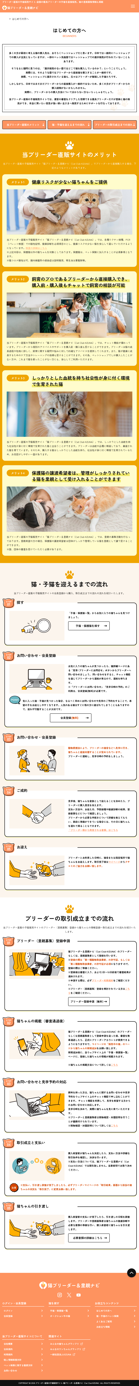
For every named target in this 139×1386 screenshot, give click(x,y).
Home (5, 19)
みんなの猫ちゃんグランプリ (64, 1343)
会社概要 (8, 1343)
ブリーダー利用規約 (102, 980)
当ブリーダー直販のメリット (23, 124)
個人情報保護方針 (12, 1359)
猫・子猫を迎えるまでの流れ (68, 124)
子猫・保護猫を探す (88, 626)
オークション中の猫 (60, 1316)
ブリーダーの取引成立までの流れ (114, 124)
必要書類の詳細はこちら (87, 1238)
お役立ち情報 (103, 1326)
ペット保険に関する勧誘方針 (18, 1365)
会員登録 (69, 717)
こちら (114, 1064)
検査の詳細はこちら (36, 248)
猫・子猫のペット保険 (107, 1316)
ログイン (8, 1310)
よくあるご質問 (104, 1321)
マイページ (114, 862)
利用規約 (8, 1354)
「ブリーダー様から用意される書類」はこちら (93, 830)
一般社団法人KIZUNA (60, 1354)
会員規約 (8, 1349)
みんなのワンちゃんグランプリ (65, 1349)
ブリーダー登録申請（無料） (87, 1001)
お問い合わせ (10, 1370)
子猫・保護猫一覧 (59, 1310)
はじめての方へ (104, 1310)
